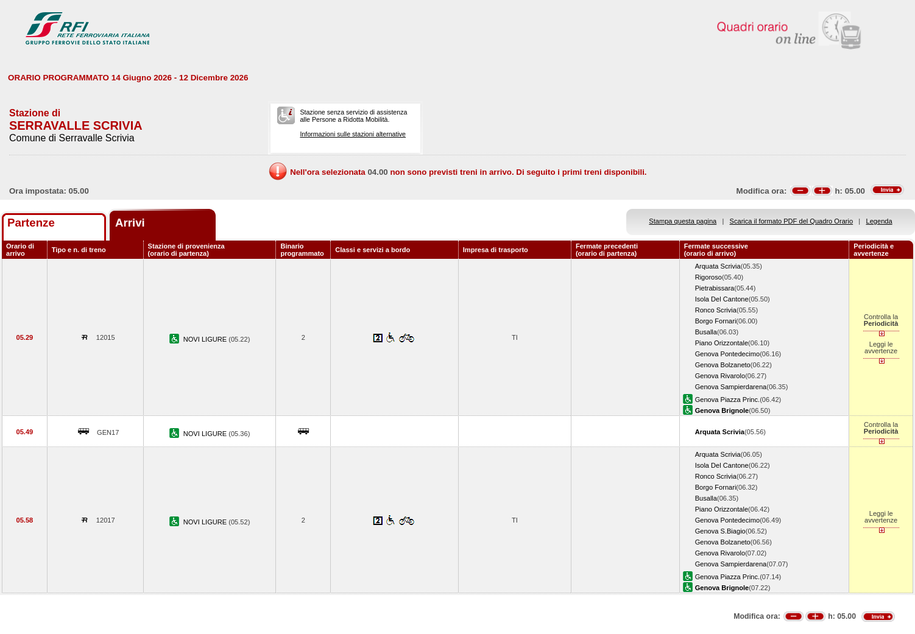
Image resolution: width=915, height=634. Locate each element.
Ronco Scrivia (716, 310)
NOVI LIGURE (206, 339)
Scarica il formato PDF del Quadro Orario (791, 221)
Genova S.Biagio (720, 531)
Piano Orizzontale (721, 343)
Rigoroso (708, 277)
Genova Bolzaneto (723, 364)
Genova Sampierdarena (731, 386)
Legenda (879, 221)
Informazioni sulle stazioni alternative (353, 134)
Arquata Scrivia (718, 266)
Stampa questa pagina (682, 221)
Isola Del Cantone (722, 299)
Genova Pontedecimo (727, 354)
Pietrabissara (715, 288)
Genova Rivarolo (720, 375)
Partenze (31, 222)
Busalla (706, 332)
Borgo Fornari (716, 321)
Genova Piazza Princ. (727, 399)
